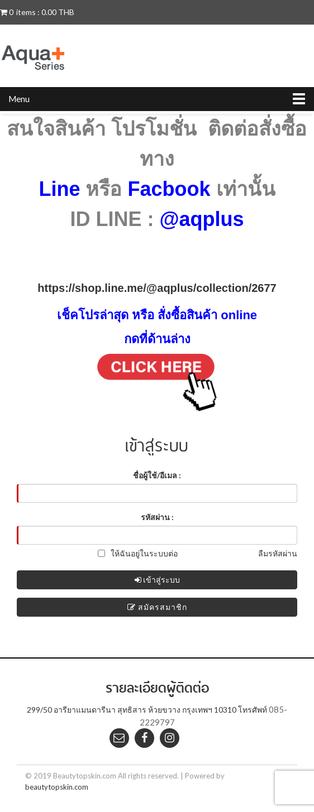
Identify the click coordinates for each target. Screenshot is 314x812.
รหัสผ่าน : (157, 517)
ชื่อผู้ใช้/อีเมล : (157, 475)
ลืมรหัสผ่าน (277, 553)
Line (59, 188)
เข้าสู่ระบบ (157, 579)
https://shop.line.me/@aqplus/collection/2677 (156, 288)
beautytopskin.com (56, 786)
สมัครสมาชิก (157, 607)
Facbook (168, 188)
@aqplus (201, 219)
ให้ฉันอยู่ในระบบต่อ (138, 553)
